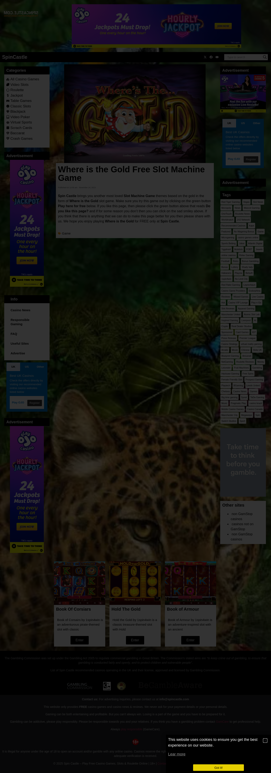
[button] (265, 740)
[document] (135, 386)
